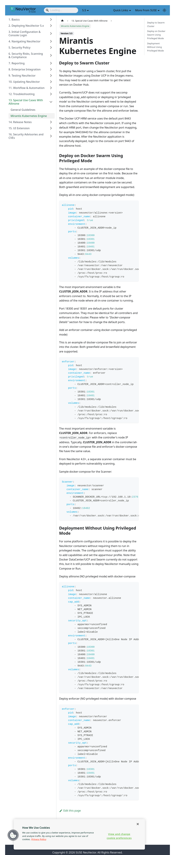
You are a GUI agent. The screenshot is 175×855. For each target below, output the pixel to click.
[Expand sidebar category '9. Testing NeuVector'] (51, 75)
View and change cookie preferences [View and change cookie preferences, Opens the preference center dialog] (119, 836)
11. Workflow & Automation (27, 88)
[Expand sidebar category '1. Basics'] (51, 19)
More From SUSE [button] (146, 10)
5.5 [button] (84, 10)
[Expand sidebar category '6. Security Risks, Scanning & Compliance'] (51, 55)
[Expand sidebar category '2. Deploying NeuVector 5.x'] (51, 25)
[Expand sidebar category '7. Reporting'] (51, 63)
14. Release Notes (20, 122)
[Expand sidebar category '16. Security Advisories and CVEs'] (51, 136)
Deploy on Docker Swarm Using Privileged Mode (156, 35)
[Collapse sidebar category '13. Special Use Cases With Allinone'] (51, 101)
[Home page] (62, 20)
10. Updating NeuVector (24, 82)
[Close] (138, 824)
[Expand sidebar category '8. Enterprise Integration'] (51, 69)
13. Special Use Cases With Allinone (26, 101)
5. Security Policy (19, 47)
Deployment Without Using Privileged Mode (155, 47)
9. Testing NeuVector (22, 75)
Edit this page (70, 810)
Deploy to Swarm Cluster (156, 24)
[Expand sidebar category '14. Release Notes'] (51, 122)
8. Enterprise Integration (25, 69)
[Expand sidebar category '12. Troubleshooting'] (51, 94)
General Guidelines (23, 110)
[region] (79, 834)
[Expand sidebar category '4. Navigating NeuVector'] (51, 41)
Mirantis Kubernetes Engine (29, 116)
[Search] (61, 10)
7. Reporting (17, 63)
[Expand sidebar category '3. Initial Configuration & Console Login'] (51, 33)
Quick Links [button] (120, 10)
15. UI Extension (19, 128)
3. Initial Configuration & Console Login (25, 33)
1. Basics (14, 19)
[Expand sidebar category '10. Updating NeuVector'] (51, 81)
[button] (13, 835)
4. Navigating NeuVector (24, 41)
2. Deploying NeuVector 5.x (26, 26)
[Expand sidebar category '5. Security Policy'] (51, 47)
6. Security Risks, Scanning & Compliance (26, 55)
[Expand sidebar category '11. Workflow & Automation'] (51, 88)
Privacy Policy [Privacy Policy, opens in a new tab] (38, 839)
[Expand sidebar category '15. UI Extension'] (51, 128)
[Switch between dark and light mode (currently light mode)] (164, 10)
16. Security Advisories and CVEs (26, 136)
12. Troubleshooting (22, 94)
